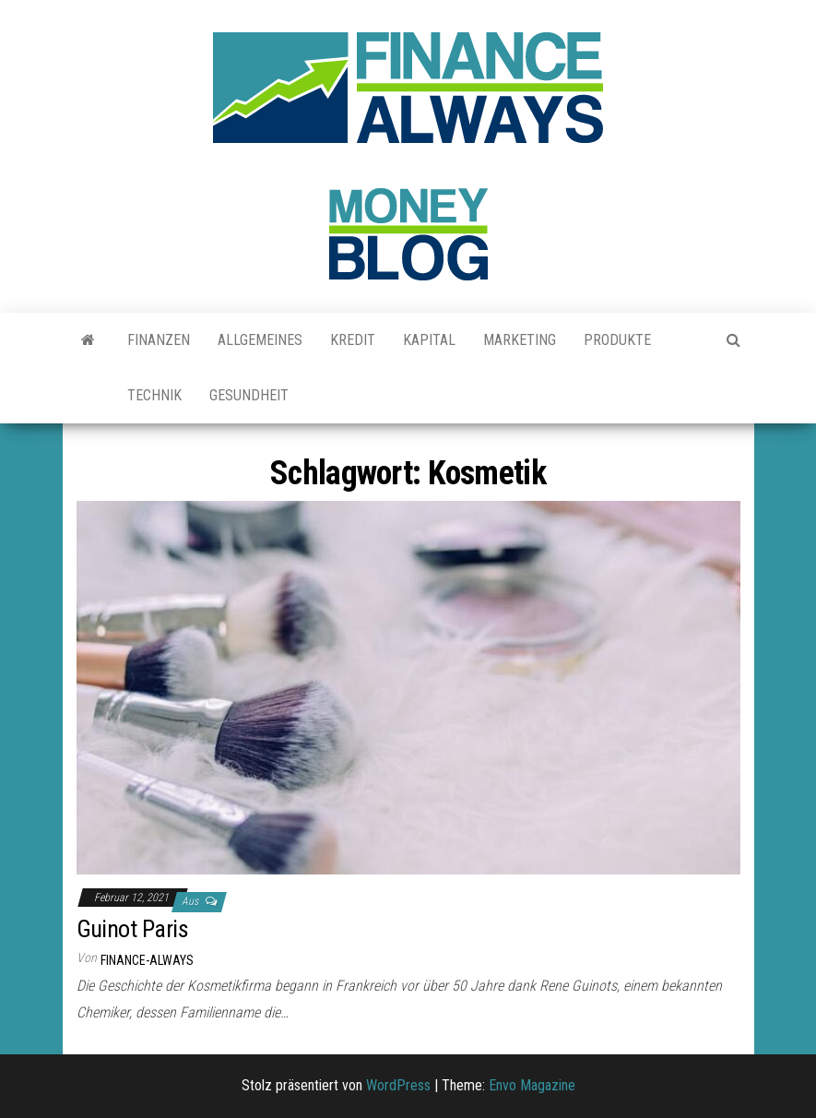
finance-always (147, 960)
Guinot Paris (133, 929)
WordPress (398, 1085)
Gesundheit (249, 395)
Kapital (429, 340)
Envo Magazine (532, 1085)
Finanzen (158, 340)
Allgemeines (260, 340)
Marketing (519, 340)
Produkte (617, 340)
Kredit (352, 340)
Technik (154, 395)
